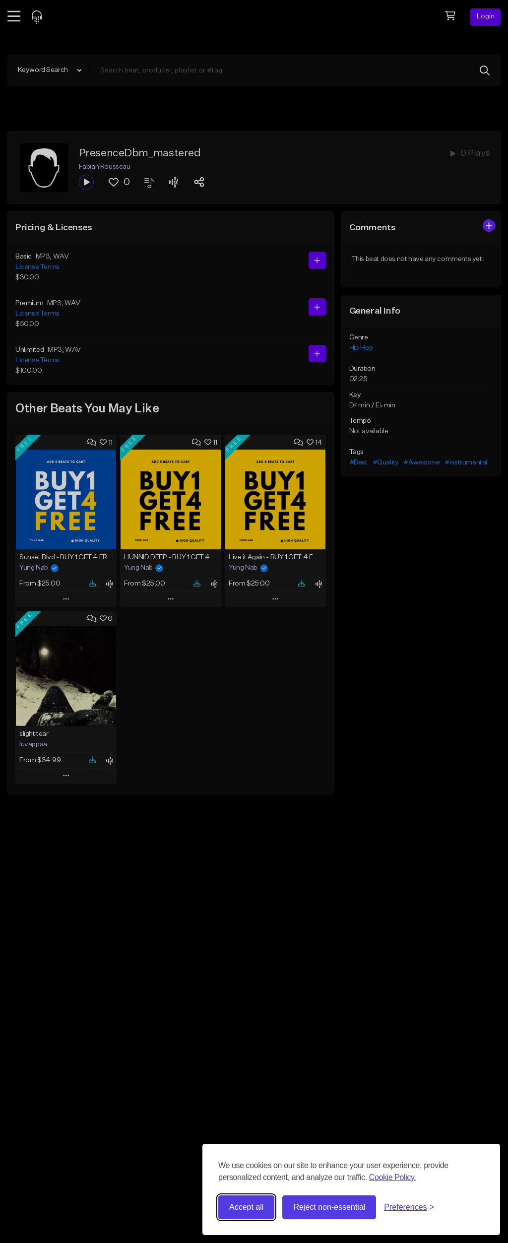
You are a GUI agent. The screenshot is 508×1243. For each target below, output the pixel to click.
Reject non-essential (329, 1207)
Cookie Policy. (392, 1177)
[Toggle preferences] (409, 1207)
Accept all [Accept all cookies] (246, 1207)
